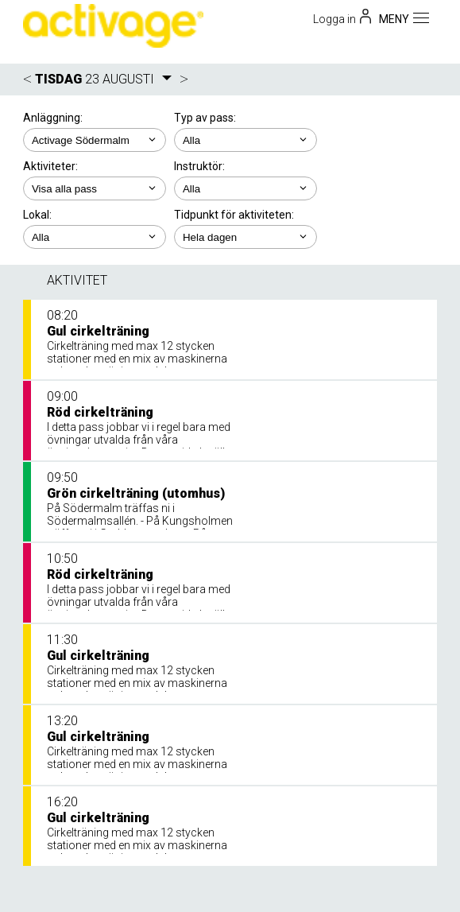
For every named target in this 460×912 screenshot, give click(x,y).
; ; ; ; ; (245, 237)
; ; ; (94, 237)
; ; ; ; (245, 188)
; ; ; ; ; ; (94, 188)
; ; (245, 140)
